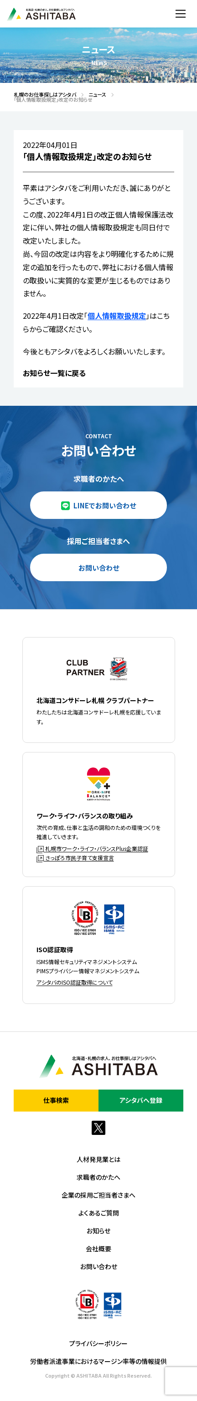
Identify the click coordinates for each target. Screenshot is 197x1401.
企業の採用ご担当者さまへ (98, 1194)
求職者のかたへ (98, 1177)
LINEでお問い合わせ (104, 505)
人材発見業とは (98, 1159)
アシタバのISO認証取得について (74, 982)
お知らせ (98, 1230)
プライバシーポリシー (98, 1343)
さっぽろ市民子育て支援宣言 (75, 857)
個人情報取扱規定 (117, 315)
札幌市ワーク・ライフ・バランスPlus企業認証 (92, 848)
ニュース (94, 94)
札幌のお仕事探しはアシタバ (42, 94)
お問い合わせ (98, 567)
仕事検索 (56, 1100)
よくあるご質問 (98, 1212)
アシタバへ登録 (140, 1100)
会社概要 (98, 1248)
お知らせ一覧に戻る (54, 372)
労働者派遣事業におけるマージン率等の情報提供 (98, 1361)
